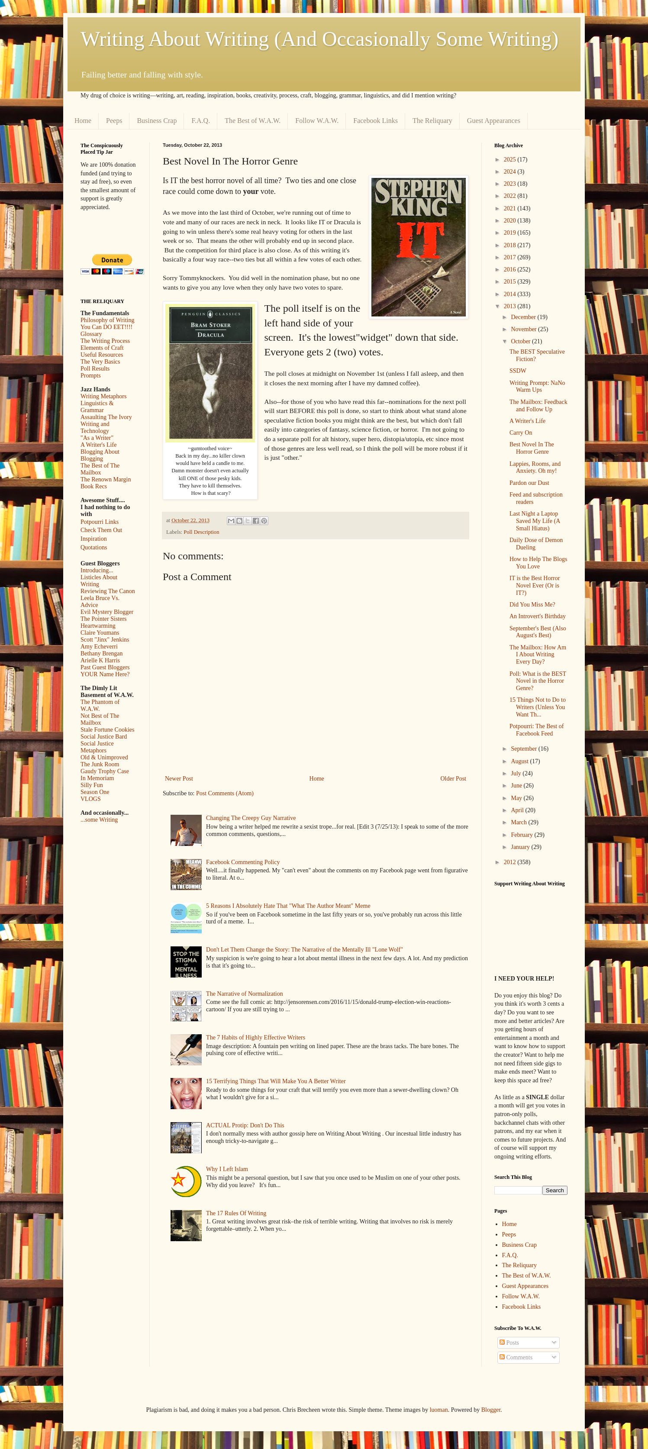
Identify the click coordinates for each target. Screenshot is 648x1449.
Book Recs (94, 486)
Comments (516, 1357)
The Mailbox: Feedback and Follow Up (538, 406)
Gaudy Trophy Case (105, 771)
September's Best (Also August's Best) (537, 632)
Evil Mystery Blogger (107, 612)
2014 (511, 294)
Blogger (490, 1410)
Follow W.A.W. (317, 120)
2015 (511, 281)
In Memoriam (97, 778)
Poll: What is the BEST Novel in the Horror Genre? (537, 681)
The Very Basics (100, 361)
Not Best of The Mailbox (100, 719)
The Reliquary (432, 120)
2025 (511, 159)
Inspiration (94, 539)
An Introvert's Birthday (537, 616)
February (522, 835)
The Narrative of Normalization (244, 994)
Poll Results (95, 368)
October (521, 341)
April (518, 810)
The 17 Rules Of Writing (236, 1213)
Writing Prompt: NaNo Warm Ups (537, 387)
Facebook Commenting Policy (243, 862)
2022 (511, 196)
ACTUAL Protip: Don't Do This (245, 1125)
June (517, 785)
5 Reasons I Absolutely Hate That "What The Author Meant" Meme (288, 906)
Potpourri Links (100, 522)
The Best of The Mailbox (100, 469)
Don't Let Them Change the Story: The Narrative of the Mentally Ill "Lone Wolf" (304, 949)
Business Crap (157, 120)
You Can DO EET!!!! (106, 327)
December (524, 317)
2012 (511, 862)
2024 (511, 171)
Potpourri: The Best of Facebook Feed (536, 730)
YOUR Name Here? (105, 674)
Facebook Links (375, 120)
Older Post (454, 778)
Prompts (91, 375)
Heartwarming (98, 626)
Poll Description (201, 532)
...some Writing (99, 819)
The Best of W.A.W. (252, 120)
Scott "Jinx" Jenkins (105, 639)
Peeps (114, 120)
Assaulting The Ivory (106, 417)
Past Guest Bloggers (105, 667)
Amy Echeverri (99, 646)
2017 (511, 257)
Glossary (91, 334)
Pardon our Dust (529, 483)
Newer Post (179, 778)
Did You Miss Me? (532, 604)
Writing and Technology (95, 427)
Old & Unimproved (104, 757)
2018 (511, 245)
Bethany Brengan (102, 653)
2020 (511, 220)
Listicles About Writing (99, 580)
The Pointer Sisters (104, 619)
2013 (511, 306)
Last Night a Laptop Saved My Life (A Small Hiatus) (534, 521)
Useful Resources (102, 355)
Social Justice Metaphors (97, 747)
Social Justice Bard (104, 736)
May (517, 798)
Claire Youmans (100, 632)
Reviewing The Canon (108, 591)
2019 (511, 232)
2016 (511, 269)
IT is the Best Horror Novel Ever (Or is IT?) (534, 585)
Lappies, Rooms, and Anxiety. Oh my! (535, 467)
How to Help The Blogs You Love (538, 563)
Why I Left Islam (227, 1169)
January (521, 847)
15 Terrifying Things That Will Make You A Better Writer (275, 1081)
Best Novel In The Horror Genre (531, 448)
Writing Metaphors (103, 396)
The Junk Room (100, 764)
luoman (439, 1410)
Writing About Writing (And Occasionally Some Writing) (319, 38)
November (524, 329)
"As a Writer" (97, 438)
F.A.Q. (200, 120)
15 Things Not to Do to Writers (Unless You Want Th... (537, 707)
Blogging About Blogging (100, 455)
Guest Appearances (493, 120)
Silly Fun (92, 785)
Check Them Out (101, 530)
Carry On (520, 432)
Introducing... (97, 570)
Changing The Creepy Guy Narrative (251, 818)
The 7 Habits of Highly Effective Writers (255, 1037)
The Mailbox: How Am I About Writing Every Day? (537, 654)
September (524, 748)
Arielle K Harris (100, 660)
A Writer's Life (98, 445)
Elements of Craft (102, 348)
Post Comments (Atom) (225, 793)
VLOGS (91, 799)
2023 (511, 184)
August (520, 761)
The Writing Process (105, 341)
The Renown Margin (106, 479)
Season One (95, 792)
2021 (511, 208)
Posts (509, 1342)
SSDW (517, 371)
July (516, 773)
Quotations (94, 547)
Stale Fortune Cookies (107, 729)
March (519, 822)
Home (82, 120)
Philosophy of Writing (107, 320)
